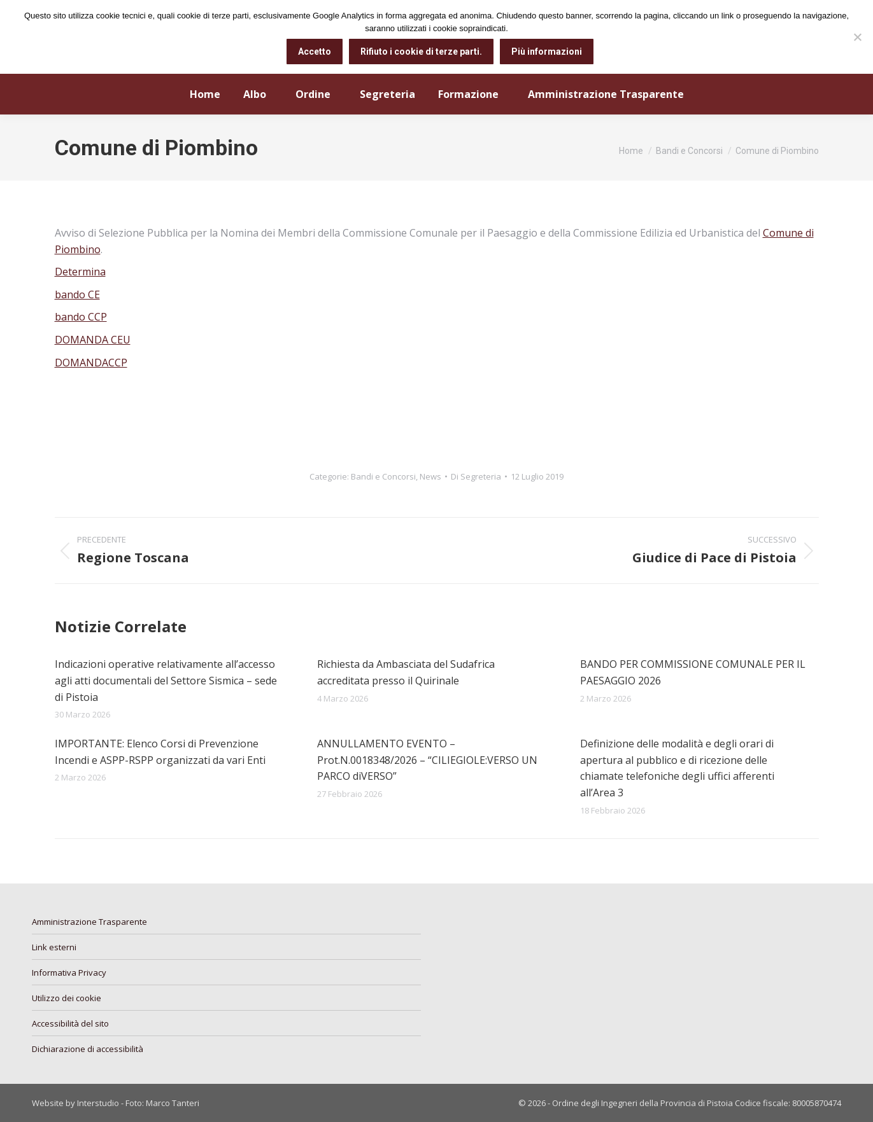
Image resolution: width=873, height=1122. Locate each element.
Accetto (314, 51)
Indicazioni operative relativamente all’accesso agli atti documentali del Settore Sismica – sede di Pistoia (166, 680)
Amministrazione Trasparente (89, 921)
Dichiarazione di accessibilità (87, 1049)
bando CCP (81, 317)
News (430, 476)
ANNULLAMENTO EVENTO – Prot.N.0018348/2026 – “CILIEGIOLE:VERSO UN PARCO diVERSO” (427, 760)
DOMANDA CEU (93, 340)
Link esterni (54, 947)
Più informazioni (546, 51)
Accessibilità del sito (70, 1023)
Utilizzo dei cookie (66, 998)
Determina (80, 272)
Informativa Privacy (69, 972)
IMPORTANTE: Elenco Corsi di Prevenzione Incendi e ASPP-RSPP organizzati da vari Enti (160, 752)
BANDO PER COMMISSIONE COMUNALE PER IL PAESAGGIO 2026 (693, 672)
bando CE (77, 294)
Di (476, 476)
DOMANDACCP (91, 363)
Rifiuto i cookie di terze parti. (421, 51)
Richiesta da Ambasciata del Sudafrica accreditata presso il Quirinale (406, 672)
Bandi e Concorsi (383, 476)
